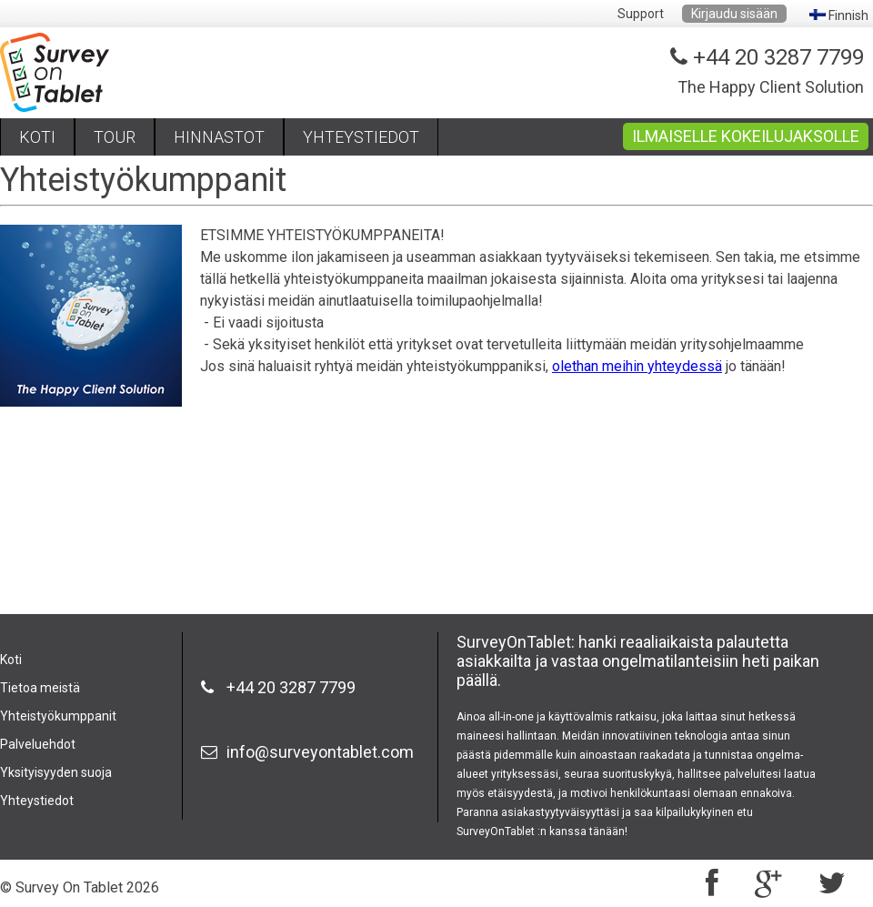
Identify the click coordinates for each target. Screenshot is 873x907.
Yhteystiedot (37, 800)
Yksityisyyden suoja (56, 772)
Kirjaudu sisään (734, 13)
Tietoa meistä (40, 687)
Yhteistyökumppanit (58, 716)
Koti (11, 659)
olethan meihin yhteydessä (637, 366)
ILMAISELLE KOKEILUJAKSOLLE (745, 136)
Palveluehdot (37, 744)
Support (640, 13)
